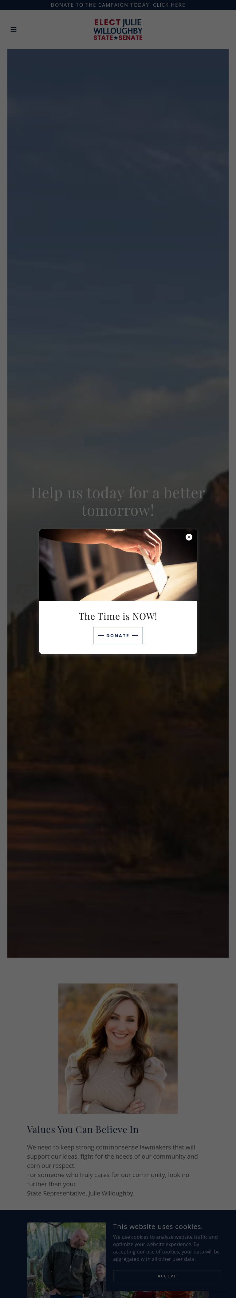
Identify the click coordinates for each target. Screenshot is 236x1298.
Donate (118, 635)
